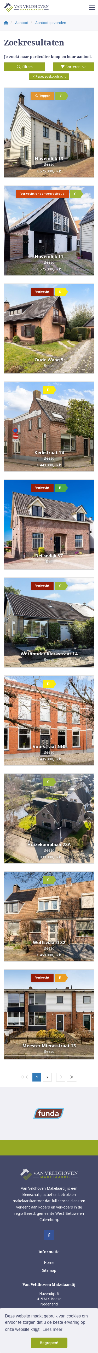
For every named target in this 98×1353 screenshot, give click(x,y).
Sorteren (73, 66)
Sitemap (49, 1270)
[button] (49, 76)
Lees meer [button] (52, 1329)
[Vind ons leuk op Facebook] (49, 1235)
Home (49, 1262)
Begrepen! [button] (49, 1343)
